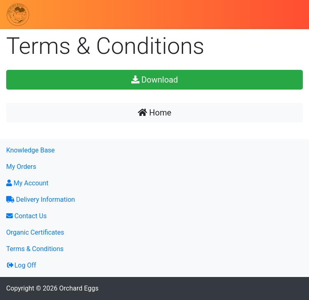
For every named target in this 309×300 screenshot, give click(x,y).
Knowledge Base (30, 150)
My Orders (21, 167)
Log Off (21, 265)
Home (155, 113)
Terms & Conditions (35, 249)
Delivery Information (40, 199)
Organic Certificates (35, 232)
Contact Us (26, 216)
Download (154, 80)
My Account (27, 183)
